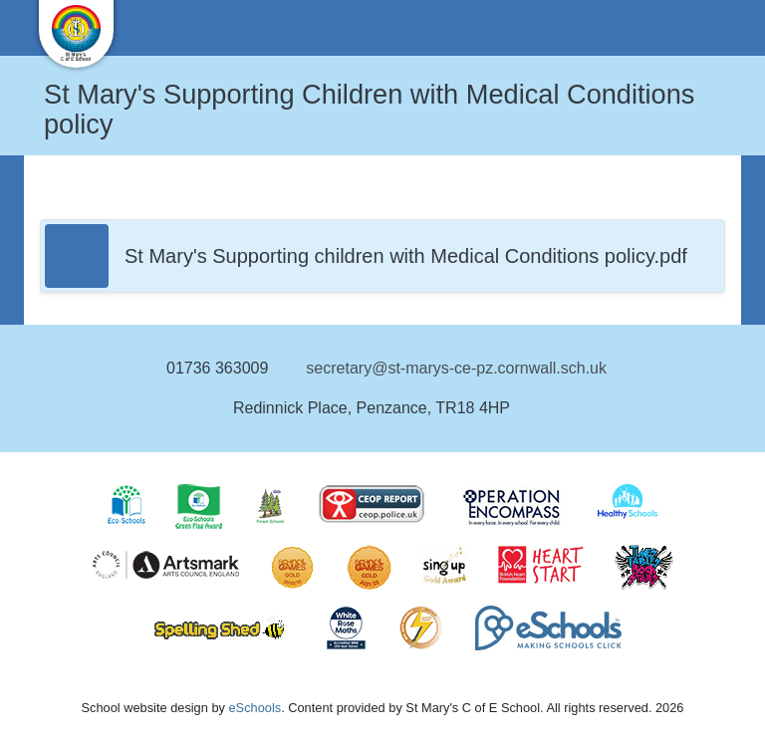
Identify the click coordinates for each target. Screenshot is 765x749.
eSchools (254, 707)
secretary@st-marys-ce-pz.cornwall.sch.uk (456, 368)
